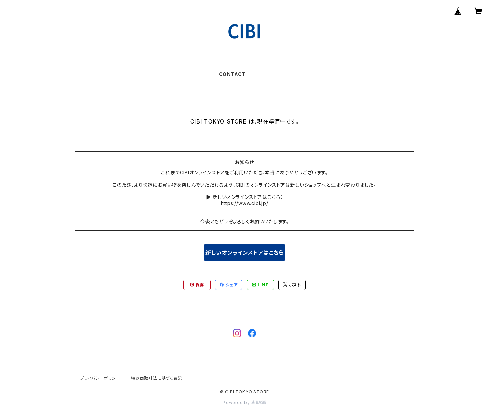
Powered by (244, 402)
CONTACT (232, 74)
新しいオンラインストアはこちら (244, 252)
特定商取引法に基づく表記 (156, 378)
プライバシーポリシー (100, 378)
